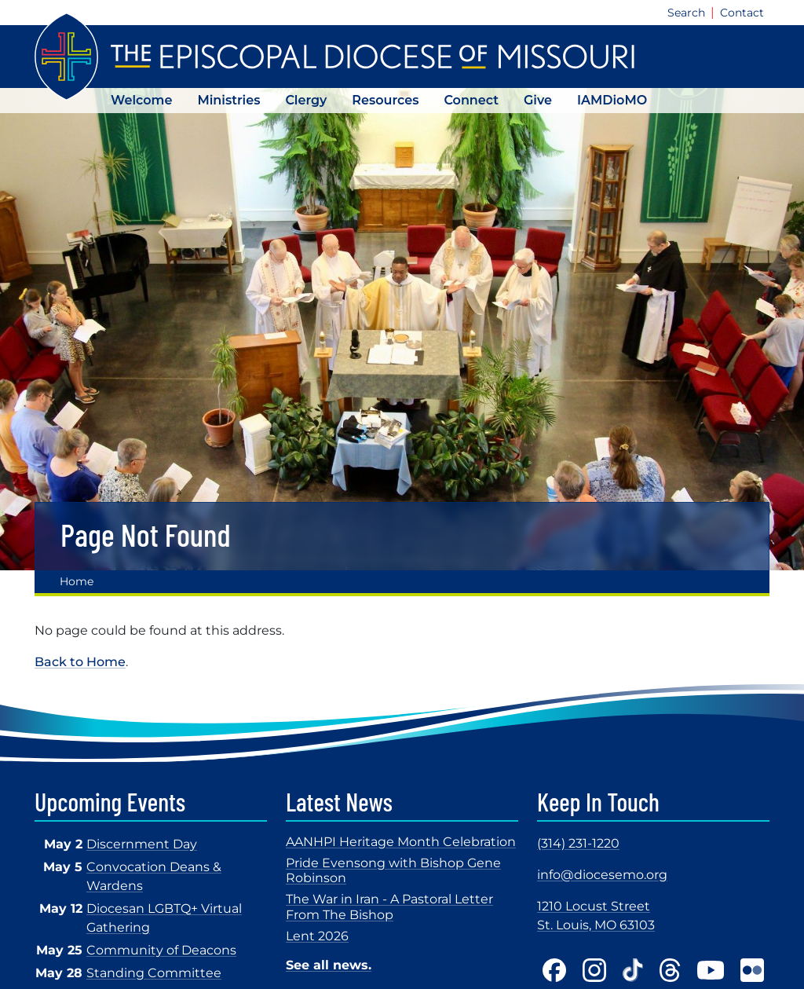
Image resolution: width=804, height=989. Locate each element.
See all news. (328, 965)
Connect (471, 100)
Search (686, 12)
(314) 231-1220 (578, 843)
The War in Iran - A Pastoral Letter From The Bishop (389, 906)
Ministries (228, 100)
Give (538, 100)
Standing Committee (153, 972)
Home (76, 581)
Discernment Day (141, 844)
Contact (742, 12)
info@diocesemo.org (602, 874)
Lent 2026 (317, 936)
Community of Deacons (161, 950)
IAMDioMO (612, 100)
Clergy (306, 100)
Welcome (141, 100)
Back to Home (80, 661)
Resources (385, 100)
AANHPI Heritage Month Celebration (401, 841)
